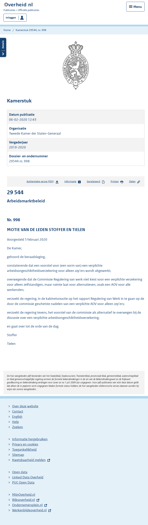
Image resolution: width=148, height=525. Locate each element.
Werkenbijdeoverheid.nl (29, 510)
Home (7, 30)
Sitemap (18, 455)
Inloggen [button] (11, 17)
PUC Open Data (23, 482)
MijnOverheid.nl (23, 494)
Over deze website (25, 406)
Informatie (72, 182)
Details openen (3, 47)
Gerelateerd (96, 182)
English (17, 416)
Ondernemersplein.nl (27, 505)
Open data (19, 472)
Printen (117, 182)
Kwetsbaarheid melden (29, 460)
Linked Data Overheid (27, 477)
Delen (134, 182)
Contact (17, 411)
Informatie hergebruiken (30, 439)
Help (15, 422)
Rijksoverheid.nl (23, 500)
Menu (137, 7)
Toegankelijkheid (24, 449)
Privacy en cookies (25, 444)
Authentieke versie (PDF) (43, 182)
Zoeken (17, 427)
